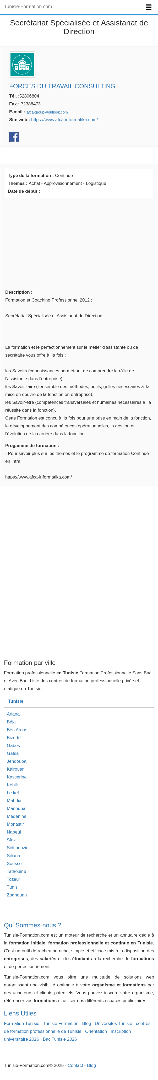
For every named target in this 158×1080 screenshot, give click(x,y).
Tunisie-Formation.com (28, 6)
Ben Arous (17, 729)
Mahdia (14, 800)
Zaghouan (17, 895)
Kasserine (17, 777)
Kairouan (16, 769)
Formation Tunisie (21, 1023)
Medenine (16, 816)
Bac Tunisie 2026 (60, 1039)
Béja (11, 721)
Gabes (13, 745)
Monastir (15, 824)
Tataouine (16, 871)
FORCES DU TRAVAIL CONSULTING (62, 86)
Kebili (12, 784)
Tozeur (13, 879)
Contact (75, 1065)
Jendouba (16, 761)
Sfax (11, 839)
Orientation (96, 1031)
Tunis (12, 887)
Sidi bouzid (18, 847)
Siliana (13, 855)
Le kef (13, 792)
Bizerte (14, 737)
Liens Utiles (20, 1013)
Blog (86, 1023)
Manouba (16, 808)
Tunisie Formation (60, 1023)
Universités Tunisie (113, 1023)
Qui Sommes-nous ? (32, 925)
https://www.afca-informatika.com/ (64, 119)
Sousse (14, 863)
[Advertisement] (79, 242)
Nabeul (14, 832)
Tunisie (15, 701)
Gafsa (13, 753)
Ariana (13, 714)
